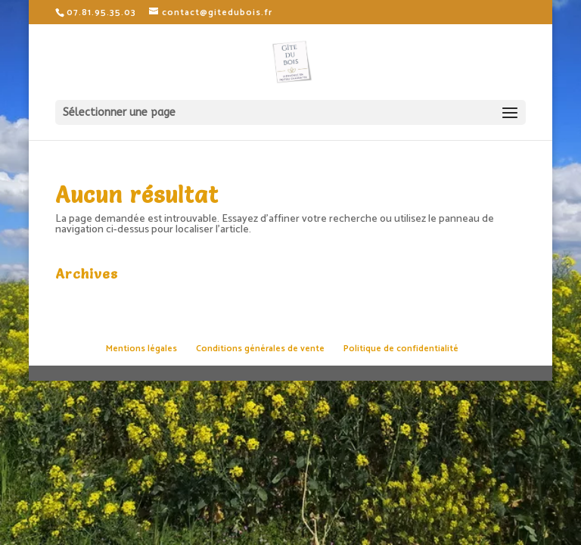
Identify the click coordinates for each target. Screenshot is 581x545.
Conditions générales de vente (260, 348)
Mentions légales (141, 348)
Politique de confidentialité (400, 348)
